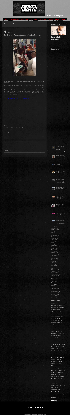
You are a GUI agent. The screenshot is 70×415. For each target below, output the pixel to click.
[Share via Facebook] (4, 132)
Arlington (63, 344)
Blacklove (53, 381)
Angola (59, 335)
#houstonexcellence (55, 316)
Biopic (59, 370)
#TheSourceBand (55, 311)
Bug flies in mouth (55, 393)
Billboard (59, 363)
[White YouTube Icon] (57, 16)
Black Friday (21, 127)
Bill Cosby (53, 363)
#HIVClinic (61, 307)
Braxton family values (56, 389)
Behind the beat (54, 355)
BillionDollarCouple (55, 368)
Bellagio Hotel (62, 355)
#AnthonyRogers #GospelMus (58, 305)
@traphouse (60, 324)
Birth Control (60, 372)
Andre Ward (54, 333)
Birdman (63, 370)
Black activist (54, 376)
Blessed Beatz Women (56, 383)
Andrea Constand (61, 333)
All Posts (5, 23)
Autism (56, 348)
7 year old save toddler (56, 322)
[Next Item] (64, 31)
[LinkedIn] (62, 16)
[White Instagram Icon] (52, 16)
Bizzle (52, 374)
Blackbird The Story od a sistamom (58, 378)
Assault (62, 346)
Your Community (23, 23)
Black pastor (61, 376)
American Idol (63, 331)
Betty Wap (53, 359)
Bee (52, 352)
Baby (59, 350)
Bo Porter (53, 385)
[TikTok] (59, 16)
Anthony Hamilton (55, 337)
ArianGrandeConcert (55, 339)
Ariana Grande (54, 342)
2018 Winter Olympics (56, 318)
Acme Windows (54, 329)
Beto (58, 357)
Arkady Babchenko (55, 344)
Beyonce (59, 359)
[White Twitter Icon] (50, 16)
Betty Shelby (63, 357)
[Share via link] (15, 132)
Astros (52, 348)
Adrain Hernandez (55, 331)
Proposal (15, 127)
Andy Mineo (54, 335)
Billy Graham (54, 370)
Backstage (63, 350)
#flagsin (58, 313)
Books (52, 387)
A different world (55, 326)
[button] (44, 23)
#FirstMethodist (54, 307)
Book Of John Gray (60, 385)
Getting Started (13, 23)
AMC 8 (61, 326)
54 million (60, 320)
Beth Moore (53, 357)
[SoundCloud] (31, 407)
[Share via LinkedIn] (11, 132)
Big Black (60, 361)
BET (60, 348)
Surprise (11, 127)
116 (62, 316)
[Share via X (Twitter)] (8, 132)
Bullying (62, 393)
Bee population (57, 352)
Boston (56, 387)
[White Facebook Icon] (47, 16)
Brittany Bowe (54, 391)
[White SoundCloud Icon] (55, 16)
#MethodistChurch (55, 309)
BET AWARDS (54, 350)
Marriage (6, 127)
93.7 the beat (54, 324)
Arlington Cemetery (55, 346)
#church (53, 313)
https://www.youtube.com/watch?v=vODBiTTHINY (17, 98)
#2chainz (53, 303)
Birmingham (54, 372)
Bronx (59, 391)
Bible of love (54, 361)
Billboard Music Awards (56, 365)
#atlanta (62, 311)
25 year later (54, 320)
